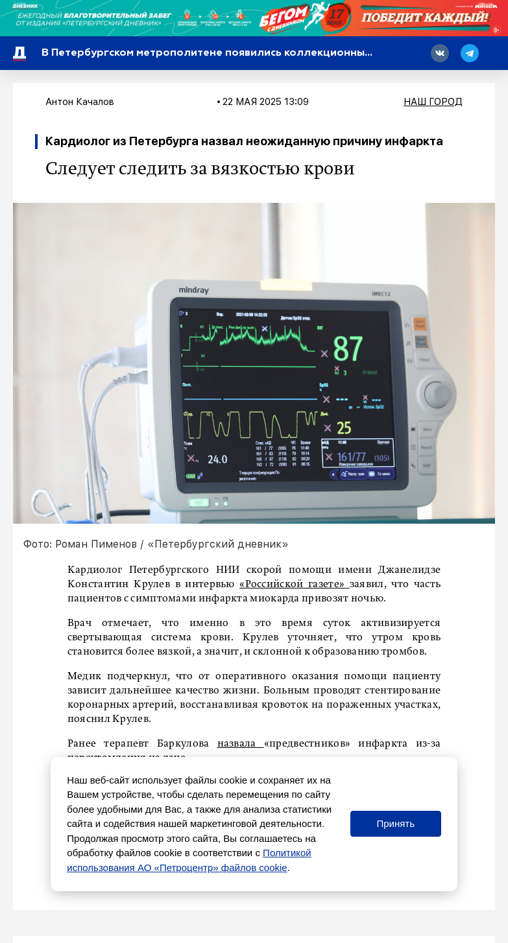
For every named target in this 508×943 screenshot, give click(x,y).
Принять (395, 823)
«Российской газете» (294, 584)
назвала (240, 744)
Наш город (433, 102)
